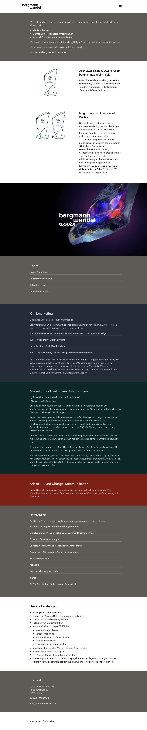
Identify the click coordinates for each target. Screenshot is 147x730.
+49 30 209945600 (39, 698)
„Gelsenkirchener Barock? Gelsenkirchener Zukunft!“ (98, 167)
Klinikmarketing (41, 30)
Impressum (35, 721)
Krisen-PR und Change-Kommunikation (53, 37)
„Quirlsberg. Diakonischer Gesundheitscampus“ (92, 147)
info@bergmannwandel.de (43, 703)
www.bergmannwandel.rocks (80, 521)
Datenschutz (49, 721)
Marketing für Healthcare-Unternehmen (53, 33)
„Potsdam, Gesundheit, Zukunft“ (99, 82)
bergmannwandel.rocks (54, 52)
